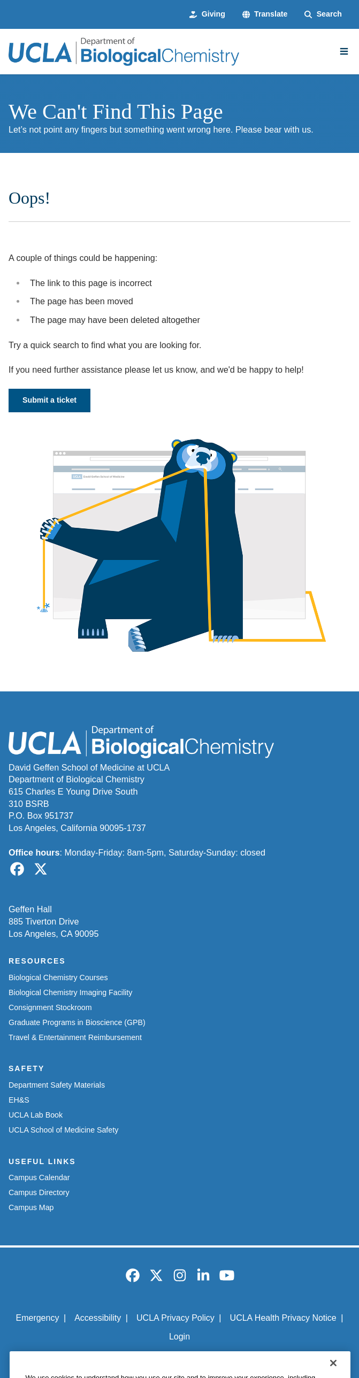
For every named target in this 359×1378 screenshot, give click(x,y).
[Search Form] (323, 14)
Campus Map (31, 1207)
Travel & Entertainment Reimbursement (75, 1037)
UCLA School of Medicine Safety (63, 1130)
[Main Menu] (344, 51)
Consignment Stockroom (50, 1007)
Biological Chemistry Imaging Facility (70, 992)
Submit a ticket (49, 400)
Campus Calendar (39, 1177)
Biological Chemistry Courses (58, 977)
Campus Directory (39, 1192)
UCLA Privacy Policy (175, 1317)
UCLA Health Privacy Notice (283, 1317)
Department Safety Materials (57, 1085)
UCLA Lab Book (36, 1115)
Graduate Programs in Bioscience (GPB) (77, 1022)
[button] (265, 14)
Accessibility (97, 1317)
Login (179, 1336)
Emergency (37, 1317)
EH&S (19, 1100)
